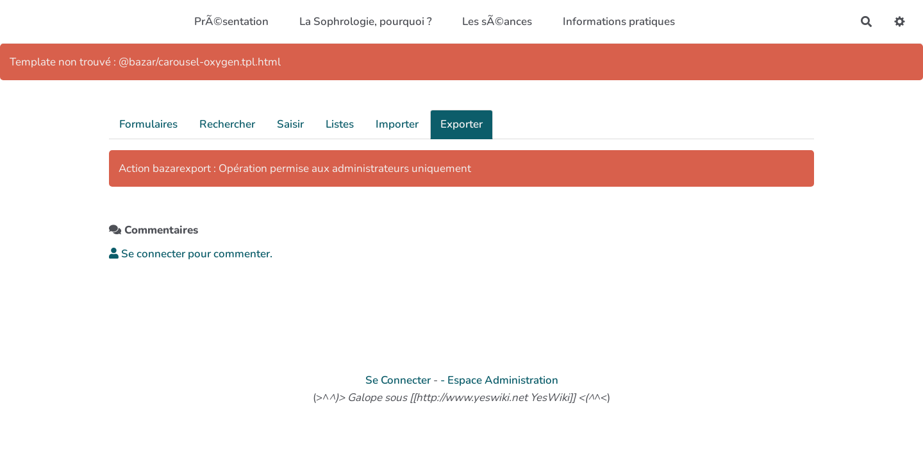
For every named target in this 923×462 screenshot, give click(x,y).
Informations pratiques (619, 21)
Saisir (290, 124)
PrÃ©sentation (231, 21)
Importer (397, 124)
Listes (340, 124)
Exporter (461, 124)
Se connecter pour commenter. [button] (190, 253)
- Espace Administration (499, 380)
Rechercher (227, 124)
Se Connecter (398, 380)
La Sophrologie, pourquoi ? (365, 21)
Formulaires (148, 124)
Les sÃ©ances (497, 21)
